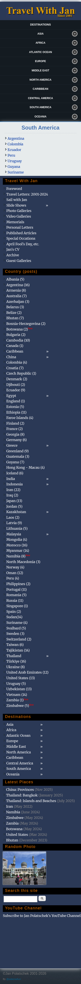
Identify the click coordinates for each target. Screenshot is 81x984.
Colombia (15, 144)
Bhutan (12, 840)
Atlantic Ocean (40, 52)
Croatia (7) (15, 368)
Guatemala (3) (17, 456)
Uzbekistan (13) (19, 689)
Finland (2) (15, 423)
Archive (12, 255)
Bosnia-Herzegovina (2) (25, 323)
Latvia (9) (14, 523)
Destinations (40, 24)
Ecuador (14, 150)
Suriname (16, 172)
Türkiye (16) (16, 661)
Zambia (12, 823)
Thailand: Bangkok (22, 795)
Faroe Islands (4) (19, 418)
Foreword (14, 188)
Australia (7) (16, 296)
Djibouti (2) (15, 384)
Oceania (40, 116)
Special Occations (20, 238)
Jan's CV (12, 249)
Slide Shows (16, 205)
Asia (40, 33)
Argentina (16, 138)
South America (40, 107)
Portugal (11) (16, 589)
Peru (11, 155)
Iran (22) (13, 490)
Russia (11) (14, 600)
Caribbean (40, 88)
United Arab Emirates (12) (27, 672)
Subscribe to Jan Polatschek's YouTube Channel (42, 915)
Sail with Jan (16, 199)
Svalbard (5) (16, 628)
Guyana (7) (15, 462)
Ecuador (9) (15, 390)
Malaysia (13, 534)
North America (41, 79)
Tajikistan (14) (18, 650)
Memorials (15, 222)
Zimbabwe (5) (20, 705)
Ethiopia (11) (16, 412)
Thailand (13, 656)
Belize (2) (14, 312)
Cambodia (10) (18, 340)
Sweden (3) (15, 633)
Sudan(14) (14, 617)
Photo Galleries (18, 211)
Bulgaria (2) (15, 334)
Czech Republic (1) (21, 373)
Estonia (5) (15, 407)
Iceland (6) (14, 473)
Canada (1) (14, 346)
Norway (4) (15, 567)
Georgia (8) (15, 434)
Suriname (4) (17, 622)
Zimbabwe (15, 817)
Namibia (13, 812)
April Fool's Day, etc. (22, 244)
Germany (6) (16, 440)
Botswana (14, 829)
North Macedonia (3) (23, 562)
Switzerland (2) (18, 639)
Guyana (14, 166)
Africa (40, 42)
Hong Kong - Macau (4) (25, 467)
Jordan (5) (14, 506)
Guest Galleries (18, 260)
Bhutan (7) (15, 318)
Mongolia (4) (16, 539)
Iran (9, 806)
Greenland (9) (17, 451)
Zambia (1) (17, 700)
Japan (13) (14, 501)
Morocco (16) (16, 545)
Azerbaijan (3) (17, 301)
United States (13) (20, 678)
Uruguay (15, 161)
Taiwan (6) (15, 644)
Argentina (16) (18, 285)
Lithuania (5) (17, 528)
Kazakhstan (16, 512)
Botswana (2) (19, 329)
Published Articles (21, 233)
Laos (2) (12, 517)
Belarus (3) (15, 307)
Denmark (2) (16, 379)
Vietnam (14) (16, 694)
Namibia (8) (18, 556)
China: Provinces (20, 789)
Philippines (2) (18, 584)
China (11, 357)
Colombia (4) (16, 362)
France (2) (14, 429)
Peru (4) (12, 578)
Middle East (40, 70)
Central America (40, 98)
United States (17, 834)
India (10, 479)
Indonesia (14, 484)
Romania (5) (16, 595)
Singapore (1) (17, 606)
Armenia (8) (16, 290)
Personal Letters (19, 227)
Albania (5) (15, 279)
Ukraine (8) (15, 667)
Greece (11, 445)
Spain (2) (13, 611)
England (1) (15, 401)
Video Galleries (18, 216)
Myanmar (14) (17, 550)
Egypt (11, 395)
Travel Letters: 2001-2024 (27, 194)
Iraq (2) (12, 495)
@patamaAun (13, 979)
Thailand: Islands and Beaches (31, 801)
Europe (40, 61)
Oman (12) (14, 573)
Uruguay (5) (16, 683)
